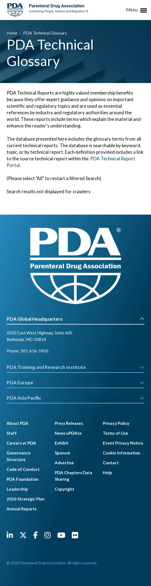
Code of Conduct (23, 469)
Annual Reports (22, 508)
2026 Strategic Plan (26, 498)
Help (107, 472)
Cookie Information (121, 452)
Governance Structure (19, 456)
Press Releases (69, 423)
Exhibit (61, 442)
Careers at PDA (21, 442)
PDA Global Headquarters (75, 319)
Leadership (17, 489)
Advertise (64, 462)
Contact (111, 462)
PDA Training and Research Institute (75, 367)
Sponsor (62, 452)
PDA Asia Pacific (75, 398)
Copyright (64, 489)
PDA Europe (75, 382)
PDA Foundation (23, 479)
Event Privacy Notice (123, 442)
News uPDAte (68, 433)
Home (12, 32)
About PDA (17, 423)
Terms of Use (115, 433)
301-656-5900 (34, 350)
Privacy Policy (116, 423)
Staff (12, 433)
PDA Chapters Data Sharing (73, 476)
